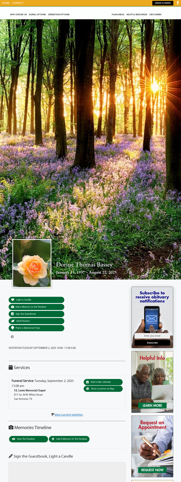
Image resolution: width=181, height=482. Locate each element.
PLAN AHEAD (118, 15)
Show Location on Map (100, 388)
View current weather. (68, 414)
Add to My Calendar (98, 382)
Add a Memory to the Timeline (28, 307)
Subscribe (152, 343)
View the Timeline (23, 439)
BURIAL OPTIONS (37, 15)
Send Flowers (20, 321)
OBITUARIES (155, 15)
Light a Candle (21, 299)
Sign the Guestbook (23, 314)
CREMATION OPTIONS (58, 15)
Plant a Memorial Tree (25, 328)
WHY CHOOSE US (18, 15)
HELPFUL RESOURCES (136, 15)
